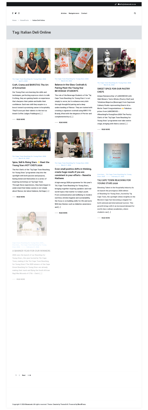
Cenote (55, 404)
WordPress (82, 404)
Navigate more (74, 13)
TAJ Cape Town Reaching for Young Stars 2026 (29, 79)
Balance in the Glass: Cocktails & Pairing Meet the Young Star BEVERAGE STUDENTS (71, 88)
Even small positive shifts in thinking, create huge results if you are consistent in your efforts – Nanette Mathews (73, 174)
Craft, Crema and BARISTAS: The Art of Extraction (30, 86)
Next (23, 375)
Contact (84, 13)
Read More (21, 119)
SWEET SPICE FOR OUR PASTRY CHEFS (113, 90)
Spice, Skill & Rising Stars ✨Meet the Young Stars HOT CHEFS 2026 (30, 164)
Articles (64, 13)
